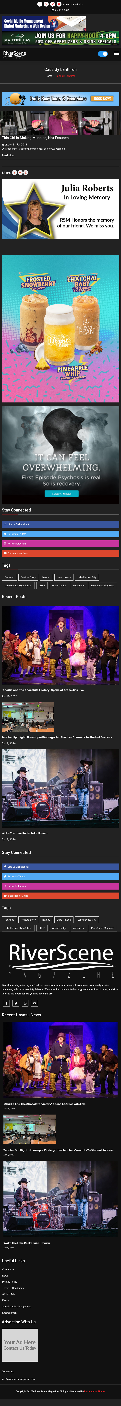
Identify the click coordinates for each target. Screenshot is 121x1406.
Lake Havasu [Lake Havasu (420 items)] (64, 576)
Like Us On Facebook (18, 523)
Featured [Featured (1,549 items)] (9, 576)
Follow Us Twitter (17, 533)
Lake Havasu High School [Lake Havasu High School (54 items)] (18, 584)
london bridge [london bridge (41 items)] (59, 584)
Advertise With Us (73, 4)
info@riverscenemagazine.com (19, 1378)
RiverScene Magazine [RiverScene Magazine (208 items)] (102, 584)
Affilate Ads (8, 1293)
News (5, 1274)
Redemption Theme (94, 1390)
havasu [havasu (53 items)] (46, 576)
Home (49, 76)
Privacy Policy (9, 1280)
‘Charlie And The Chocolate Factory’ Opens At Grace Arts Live (43, 689)
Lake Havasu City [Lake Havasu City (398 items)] (87, 576)
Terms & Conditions (13, 1287)
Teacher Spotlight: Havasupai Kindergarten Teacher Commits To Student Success (57, 736)
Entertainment (9, 1311)
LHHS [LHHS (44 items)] (42, 584)
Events (6, 1299)
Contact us (8, 1268)
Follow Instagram (17, 543)
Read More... (9, 154)
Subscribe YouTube (18, 552)
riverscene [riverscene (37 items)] (79, 584)
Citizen (8, 144)
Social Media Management (16, 1305)
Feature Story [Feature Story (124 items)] (28, 576)
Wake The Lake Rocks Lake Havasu (25, 832)
